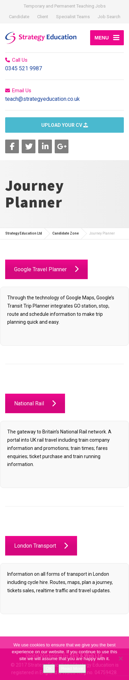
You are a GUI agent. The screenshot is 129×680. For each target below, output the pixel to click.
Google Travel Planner (46, 269)
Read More (72, 668)
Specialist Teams (73, 16)
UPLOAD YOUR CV (64, 125)
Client (42, 16)
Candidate (19, 16)
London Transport (41, 545)
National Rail (35, 403)
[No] (120, 658)
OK (49, 668)
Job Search (109, 16)
